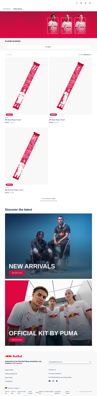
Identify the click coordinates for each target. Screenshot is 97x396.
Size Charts (8, 377)
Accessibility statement (58, 392)
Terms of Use (7, 392)
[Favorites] (85, 3)
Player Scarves (17, 9)
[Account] (81, 3)
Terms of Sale (13, 392)
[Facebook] (50, 381)
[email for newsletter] (68, 362)
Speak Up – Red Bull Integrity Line (46, 392)
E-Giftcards (8, 381)
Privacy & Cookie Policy (21, 392)
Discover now (17, 273)
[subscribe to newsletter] (90, 362)
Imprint (37, 392)
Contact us (52, 370)
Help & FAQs (9, 370)
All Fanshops (6, 9)
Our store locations (55, 373)
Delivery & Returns (11, 374)
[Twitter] (57, 381)
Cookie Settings (30, 392)
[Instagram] (53, 381)
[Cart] (90, 3)
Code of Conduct (67, 392)
